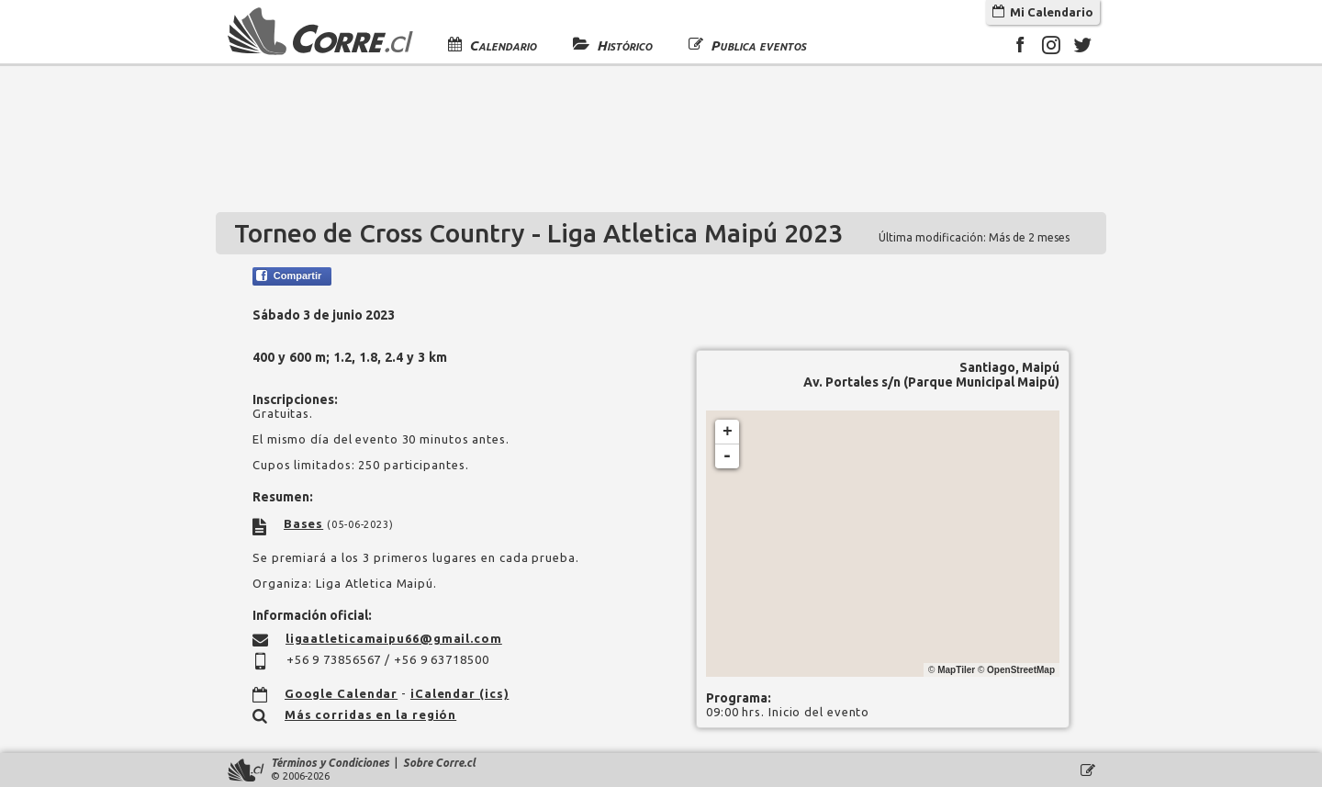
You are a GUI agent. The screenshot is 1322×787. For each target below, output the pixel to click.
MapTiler (956, 670)
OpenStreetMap (1021, 670)
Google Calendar (341, 693)
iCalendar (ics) (460, 693)
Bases (304, 523)
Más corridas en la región (371, 714)
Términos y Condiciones (330, 763)
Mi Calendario (1042, 12)
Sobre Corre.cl (439, 763)
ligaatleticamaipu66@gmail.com (394, 638)
